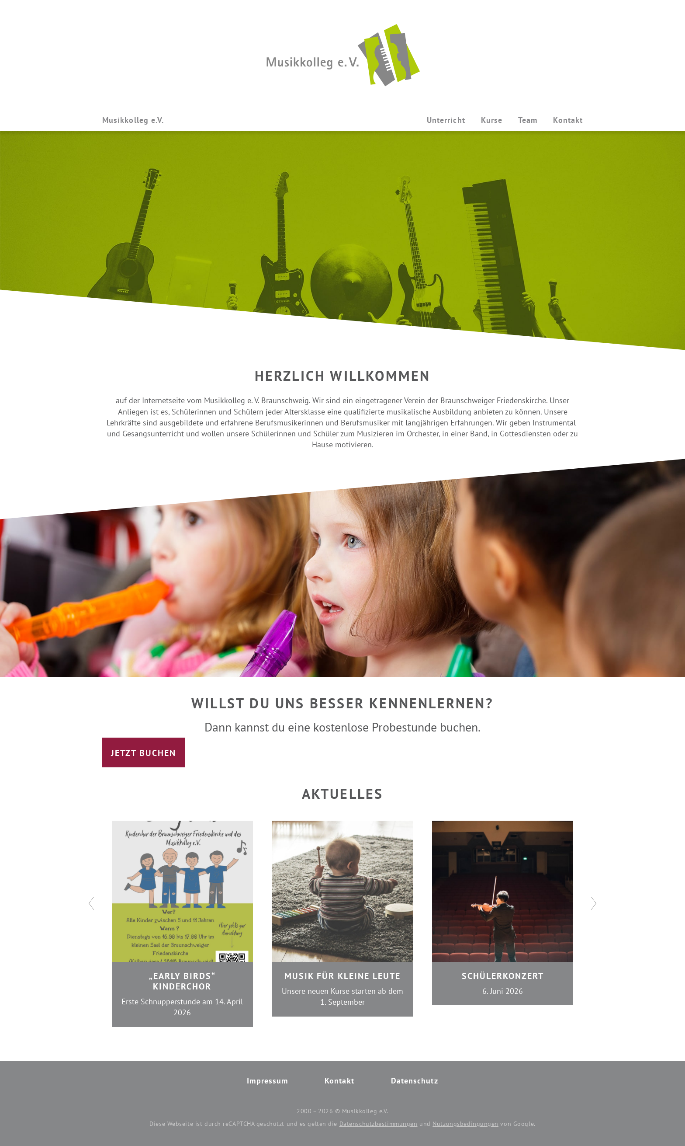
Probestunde (404, 727)
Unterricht (446, 120)
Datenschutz (414, 1081)
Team (527, 120)
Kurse (491, 120)
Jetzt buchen (143, 753)
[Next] (594, 903)
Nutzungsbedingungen (465, 1124)
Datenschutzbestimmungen (378, 1124)
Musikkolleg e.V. (133, 120)
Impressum (267, 1081)
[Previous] (91, 903)
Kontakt (568, 120)
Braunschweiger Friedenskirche (493, 400)
